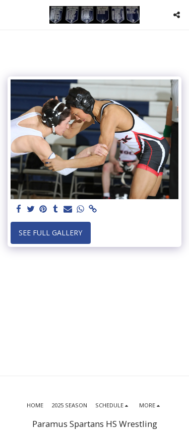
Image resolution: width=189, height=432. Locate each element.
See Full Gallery (50, 232)
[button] (11, 14)
